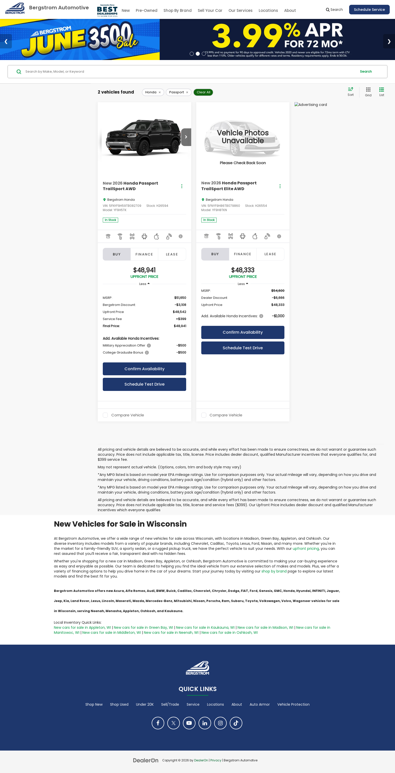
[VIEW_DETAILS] (243, 137)
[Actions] (181, 186)
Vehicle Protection (293, 704)
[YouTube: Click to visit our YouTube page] (189, 723)
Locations (268, 10)
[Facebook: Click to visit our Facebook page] (158, 723)
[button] (186, 137)
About (237, 704)
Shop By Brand (177, 10)
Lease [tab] (172, 254)
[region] (144, 325)
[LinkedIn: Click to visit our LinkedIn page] (205, 723)
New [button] (126, 10)
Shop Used (119, 704)
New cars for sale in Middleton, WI (111, 632)
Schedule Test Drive (144, 384)
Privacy (215, 760)
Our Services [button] (240, 10)
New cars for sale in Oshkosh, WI (230, 632)
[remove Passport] (179, 92)
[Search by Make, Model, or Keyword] (190, 72)
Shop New (94, 704)
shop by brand (274, 571)
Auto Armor (260, 704)
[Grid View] (367, 92)
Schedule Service (369, 9)
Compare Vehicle (127, 415)
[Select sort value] (352, 92)
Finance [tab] (144, 254)
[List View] (381, 92)
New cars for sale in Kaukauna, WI (205, 627)
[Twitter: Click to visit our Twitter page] (173, 723)
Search (366, 71)
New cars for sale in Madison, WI (265, 627)
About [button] (290, 10)
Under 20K (145, 704)
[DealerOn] (146, 760)
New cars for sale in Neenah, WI (171, 632)
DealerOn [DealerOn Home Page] (201, 760)
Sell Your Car (210, 10)
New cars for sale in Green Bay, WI (143, 627)
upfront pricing (306, 548)
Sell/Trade (170, 704)
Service (193, 704)
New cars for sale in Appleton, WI (82, 627)
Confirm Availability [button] (144, 369)
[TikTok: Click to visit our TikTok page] (236, 723)
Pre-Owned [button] (146, 10)
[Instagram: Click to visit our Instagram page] (220, 723)
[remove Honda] (153, 92)
